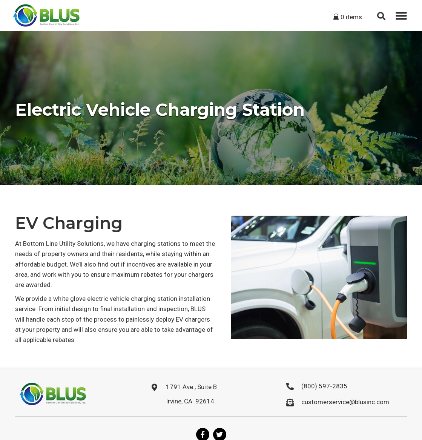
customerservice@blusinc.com (345, 402)
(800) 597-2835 (324, 386)
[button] (401, 15)
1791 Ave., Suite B (191, 387)
